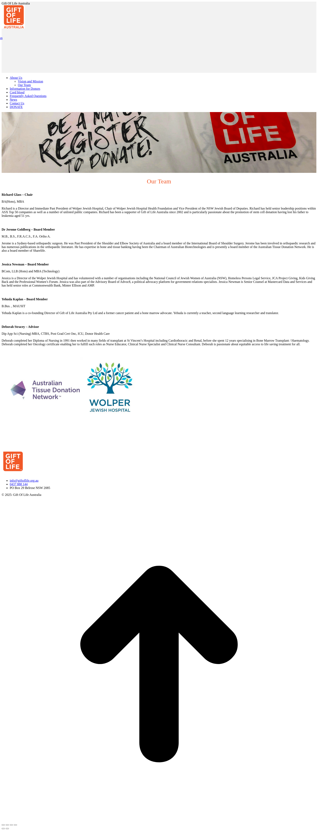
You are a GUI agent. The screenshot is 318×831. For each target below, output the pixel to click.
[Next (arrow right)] (7, 828)
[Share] (7, 825)
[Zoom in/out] (15, 825)
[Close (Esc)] (3, 825)
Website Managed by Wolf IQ (21, 501)
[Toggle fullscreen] (11, 825)
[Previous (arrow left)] (3, 828)
